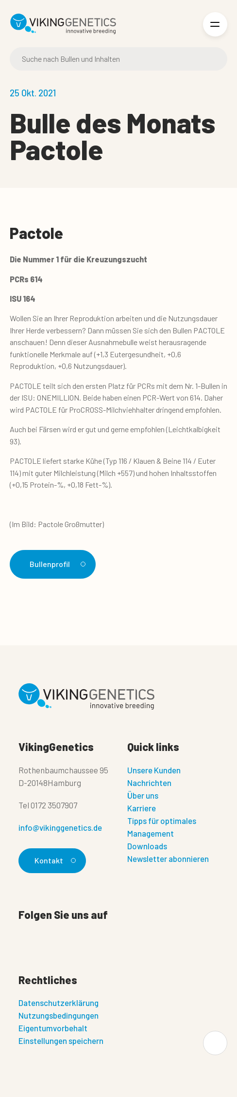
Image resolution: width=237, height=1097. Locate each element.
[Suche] (118, 59)
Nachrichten (149, 782)
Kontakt (53, 860)
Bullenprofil (56, 563)
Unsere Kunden (154, 770)
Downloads (147, 846)
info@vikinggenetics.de (60, 827)
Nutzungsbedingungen (58, 1015)
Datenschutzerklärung (58, 1002)
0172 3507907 (54, 805)
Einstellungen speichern (60, 1040)
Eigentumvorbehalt (52, 1028)
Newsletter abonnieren (168, 858)
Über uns (142, 795)
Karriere (141, 808)
